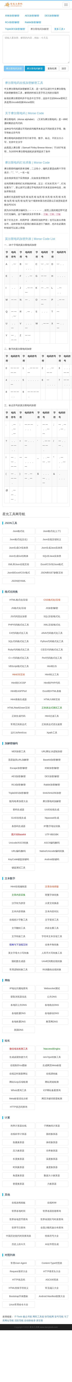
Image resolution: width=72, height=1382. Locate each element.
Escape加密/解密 (18, 768)
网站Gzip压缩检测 (18, 1082)
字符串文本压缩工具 (52, 936)
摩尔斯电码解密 (35, 68)
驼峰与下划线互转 (18, 944)
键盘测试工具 (18, 867)
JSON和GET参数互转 (52, 572)
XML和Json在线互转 (18, 564)
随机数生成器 (18, 961)
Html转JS (52, 666)
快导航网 (49, 1316)
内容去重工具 (52, 928)
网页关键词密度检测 (52, 1098)
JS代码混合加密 (18, 616)
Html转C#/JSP (18, 682)
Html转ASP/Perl (19, 691)
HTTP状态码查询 (18, 1107)
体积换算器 (52, 1142)
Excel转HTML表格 (52, 691)
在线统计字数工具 (18, 919)
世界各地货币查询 (18, 1219)
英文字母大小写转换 (18, 953)
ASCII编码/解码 (52, 842)
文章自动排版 (52, 886)
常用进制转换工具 (18, 969)
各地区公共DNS (19, 1005)
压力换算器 (18, 1150)
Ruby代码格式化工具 (18, 649)
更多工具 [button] (59, 29)
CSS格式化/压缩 (52, 599)
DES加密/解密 (52, 15)
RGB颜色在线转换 (52, 969)
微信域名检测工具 (18, 1048)
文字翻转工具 (18, 928)
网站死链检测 (52, 1082)
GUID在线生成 (18, 818)
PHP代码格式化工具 (18, 624)
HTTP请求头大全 (52, 1271)
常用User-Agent (19, 1263)
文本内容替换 (18, 911)
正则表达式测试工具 (52, 707)
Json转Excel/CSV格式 (18, 572)
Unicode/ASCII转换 (18, 842)
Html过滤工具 (52, 716)
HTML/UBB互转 (52, 699)
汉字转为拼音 (18, 903)
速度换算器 (52, 1167)
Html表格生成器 (19, 699)
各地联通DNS (19, 1013)
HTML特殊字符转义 (18, 1288)
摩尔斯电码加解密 (40, 29)
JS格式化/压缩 (18, 608)
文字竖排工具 (52, 919)
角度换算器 (18, 1175)
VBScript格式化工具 (18, 666)
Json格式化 (19, 531)
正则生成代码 (18, 716)
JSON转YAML (18, 581)
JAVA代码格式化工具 (52, 633)
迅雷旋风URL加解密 (18, 759)
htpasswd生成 (52, 818)
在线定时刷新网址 (18, 1073)
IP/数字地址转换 (52, 826)
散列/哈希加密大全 (18, 801)
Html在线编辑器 (19, 886)
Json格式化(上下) (52, 531)
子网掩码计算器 (52, 1125)
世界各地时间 (18, 1211)
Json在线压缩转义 (52, 539)
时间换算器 (18, 1167)
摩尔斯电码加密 (14, 68)
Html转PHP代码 (52, 682)
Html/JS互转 (18, 674)
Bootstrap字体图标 (18, 1296)
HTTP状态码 (18, 1279)
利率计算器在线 (18, 1125)
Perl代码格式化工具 (52, 658)
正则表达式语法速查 (52, 724)
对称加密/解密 (12, 15)
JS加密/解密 (52, 608)
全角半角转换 (52, 944)
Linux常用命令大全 (18, 1304)
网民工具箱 (38, 1316)
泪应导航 (19, 1320)
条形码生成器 (18, 826)
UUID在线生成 (52, 809)
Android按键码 (52, 859)
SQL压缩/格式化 (52, 616)
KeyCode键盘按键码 (18, 859)
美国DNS (18, 1030)
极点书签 (27, 1316)
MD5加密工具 (19, 751)
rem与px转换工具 (52, 1057)
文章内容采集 (18, 895)
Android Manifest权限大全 (52, 1296)
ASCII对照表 (52, 1279)
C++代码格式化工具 (18, 658)
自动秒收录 (30, 1320)
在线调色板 (52, 1073)
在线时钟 (51, 1202)
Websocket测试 (52, 988)
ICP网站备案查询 (52, 1090)
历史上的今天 (18, 1244)
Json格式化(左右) (18, 539)
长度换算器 (18, 1159)
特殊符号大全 (52, 1236)
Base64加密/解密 (52, 759)
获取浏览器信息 (18, 996)
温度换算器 (52, 1159)
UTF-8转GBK (52, 834)
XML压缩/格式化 (52, 624)
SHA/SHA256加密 (52, 793)
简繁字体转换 (52, 895)
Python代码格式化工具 (51, 641)
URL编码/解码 (18, 851)
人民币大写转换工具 (52, 953)
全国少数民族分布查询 (51, 1227)
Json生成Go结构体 (18, 556)
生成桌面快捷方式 (18, 1057)
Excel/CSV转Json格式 (52, 564)
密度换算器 (18, 1184)
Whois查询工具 (18, 1090)
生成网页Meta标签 (52, 1065)
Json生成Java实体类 (51, 547)
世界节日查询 (18, 1227)
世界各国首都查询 (52, 1211)
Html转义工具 (52, 674)
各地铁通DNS (19, 1021)
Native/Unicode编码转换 (52, 851)
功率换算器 (52, 1150)
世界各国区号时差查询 (51, 1219)
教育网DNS (52, 1021)
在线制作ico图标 (18, 1065)
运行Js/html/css (18, 732)
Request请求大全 (18, 1271)
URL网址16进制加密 (51, 751)
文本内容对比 (52, 911)
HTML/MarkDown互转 (18, 707)
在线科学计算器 (18, 1134)
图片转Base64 (18, 834)
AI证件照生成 (52, 1244)
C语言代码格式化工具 (52, 649)
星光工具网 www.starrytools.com (44, 1327)
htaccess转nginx (52, 1048)
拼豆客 (39, 1320)
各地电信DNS (52, 1005)
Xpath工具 (52, 732)
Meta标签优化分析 (18, 1098)
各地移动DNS (52, 1013)
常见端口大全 (52, 1288)
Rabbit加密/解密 (33, 22)
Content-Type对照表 (52, 1263)
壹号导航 (59, 1316)
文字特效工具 (18, 936)
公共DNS (52, 996)
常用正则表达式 (18, 724)
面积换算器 (52, 1134)
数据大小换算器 (52, 1175)
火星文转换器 (52, 903)
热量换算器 (18, 1142)
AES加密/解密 (32, 15)
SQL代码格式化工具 (18, 641)
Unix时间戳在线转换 (52, 961)
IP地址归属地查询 (19, 988)
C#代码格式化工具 (18, 633)
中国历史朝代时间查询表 (18, 1236)
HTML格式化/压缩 (18, 599)
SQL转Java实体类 (52, 556)
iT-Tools (18, 1316)
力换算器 (51, 1184)
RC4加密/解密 (12, 22)
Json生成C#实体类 (18, 547)
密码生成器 (18, 809)
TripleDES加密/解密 (15, 29)
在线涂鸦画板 (18, 1202)
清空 (64, 68)
